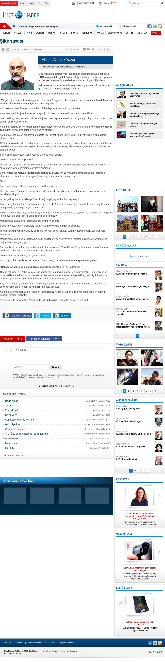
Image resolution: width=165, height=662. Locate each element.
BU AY (148, 256)
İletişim (20, 643)
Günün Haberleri (9, 3)
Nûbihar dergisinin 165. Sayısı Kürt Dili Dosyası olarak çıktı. (140, 626)
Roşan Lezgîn (134, 297)
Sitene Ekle (43, 3)
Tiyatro (8, 405)
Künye (23, 3)
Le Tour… (10, 448)
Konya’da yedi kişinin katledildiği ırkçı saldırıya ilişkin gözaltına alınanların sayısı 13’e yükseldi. (140, 573)
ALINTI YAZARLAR (126, 400)
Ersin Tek (134, 285)
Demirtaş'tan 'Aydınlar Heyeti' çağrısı (144, 124)
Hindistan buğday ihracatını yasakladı (143, 104)
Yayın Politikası (66, 643)
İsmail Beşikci (134, 457)
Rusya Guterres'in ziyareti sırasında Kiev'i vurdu (142, 135)
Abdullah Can (134, 324)
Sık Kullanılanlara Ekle (37, 643)
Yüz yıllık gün (12, 410)
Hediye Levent (134, 445)
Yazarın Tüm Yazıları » (13, 455)
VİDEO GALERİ (124, 344)
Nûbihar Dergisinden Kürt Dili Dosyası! (39, 26)
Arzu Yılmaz (134, 432)
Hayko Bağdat (134, 420)
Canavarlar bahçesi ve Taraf (20, 419)
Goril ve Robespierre (16, 429)
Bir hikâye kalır (13, 424)
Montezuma (11, 443)
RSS (53, 643)
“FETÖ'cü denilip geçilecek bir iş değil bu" (26, 433)
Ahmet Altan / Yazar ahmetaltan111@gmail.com (63, 67)
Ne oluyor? (11, 415)
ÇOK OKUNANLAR (126, 245)
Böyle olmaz (11, 401)
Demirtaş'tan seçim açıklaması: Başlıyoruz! (145, 94)
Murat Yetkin (134, 407)
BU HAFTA (139, 256)
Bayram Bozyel (134, 312)
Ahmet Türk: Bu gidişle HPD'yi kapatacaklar (144, 114)
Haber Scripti (152, 652)
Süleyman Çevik (134, 272)
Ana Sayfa (8, 643)
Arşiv (32, 3)
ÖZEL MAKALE (124, 533)
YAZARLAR (122, 265)
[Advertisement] (56, 329)
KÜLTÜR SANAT (125, 588)
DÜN (131, 256)
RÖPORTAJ (122, 479)
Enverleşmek (12, 438)
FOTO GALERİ (123, 190)
